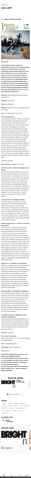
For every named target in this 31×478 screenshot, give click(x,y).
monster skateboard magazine (20, 408)
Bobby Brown (23, 403)
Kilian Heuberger (4, 408)
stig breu (20, 410)
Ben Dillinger (16, 403)
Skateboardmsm (14, 410)
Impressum (8, 477)
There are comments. (15, 394)
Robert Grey (8, 410)
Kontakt (3, 477)
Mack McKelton (11, 408)
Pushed (3, 410)
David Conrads (4, 405)
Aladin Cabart (4, 403)
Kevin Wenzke (26, 405)
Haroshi (21, 405)
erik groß (10, 405)
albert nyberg (10, 403)
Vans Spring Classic (5, 412)
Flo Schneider (15, 405)
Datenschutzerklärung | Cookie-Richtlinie (20, 477)
